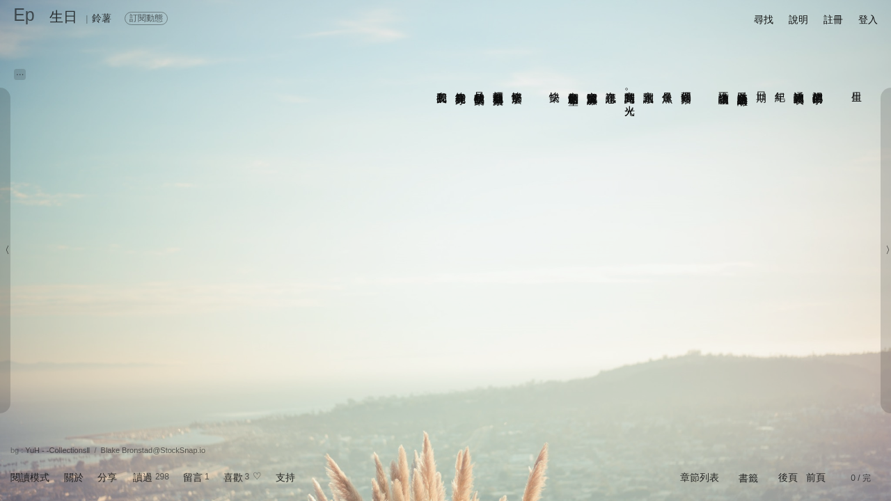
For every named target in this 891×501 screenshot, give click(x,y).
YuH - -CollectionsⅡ (57, 450)
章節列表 (699, 477)
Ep (24, 14)
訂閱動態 (146, 18)
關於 (74, 477)
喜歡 (233, 477)
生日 (63, 16)
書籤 (748, 478)
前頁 (816, 477)
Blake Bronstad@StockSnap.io (153, 450)
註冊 (833, 19)
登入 (868, 19)
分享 (107, 477)
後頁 (788, 477)
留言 (193, 477)
